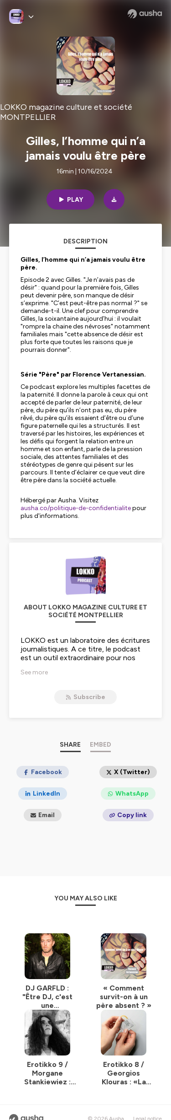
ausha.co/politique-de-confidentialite (76, 508)
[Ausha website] (145, 13)
